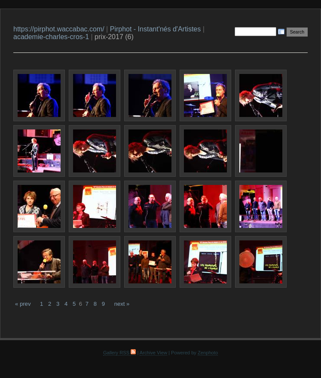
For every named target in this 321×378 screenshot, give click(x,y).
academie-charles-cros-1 (51, 36)
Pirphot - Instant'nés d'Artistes (155, 29)
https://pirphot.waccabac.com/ (58, 29)
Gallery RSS (119, 352)
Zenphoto (208, 352)
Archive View (153, 352)
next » (122, 304)
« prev (23, 304)
